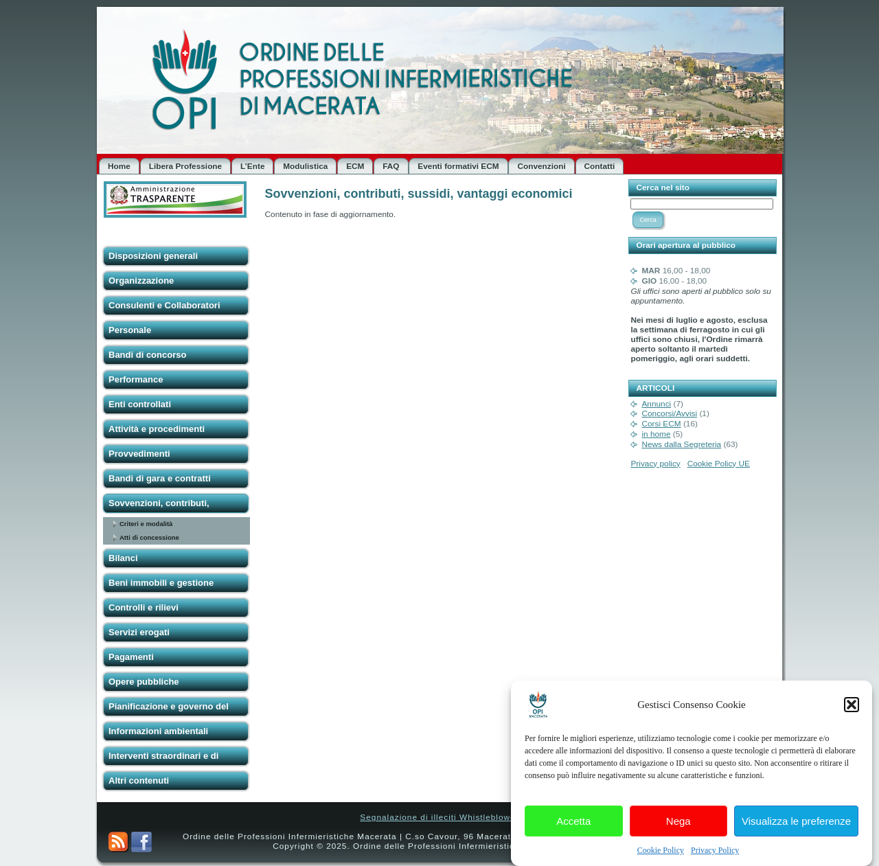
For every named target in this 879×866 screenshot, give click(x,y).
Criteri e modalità (145, 523)
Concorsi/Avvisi (669, 413)
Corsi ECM (661, 424)
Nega (678, 825)
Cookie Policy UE (718, 463)
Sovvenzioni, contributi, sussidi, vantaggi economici (419, 194)
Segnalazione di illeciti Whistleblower (439, 817)
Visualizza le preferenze (796, 825)
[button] (851, 709)
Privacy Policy (715, 855)
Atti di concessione (149, 537)
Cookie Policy (660, 855)
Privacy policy (655, 463)
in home (655, 434)
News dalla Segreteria (681, 444)
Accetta (573, 825)
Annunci (656, 404)
